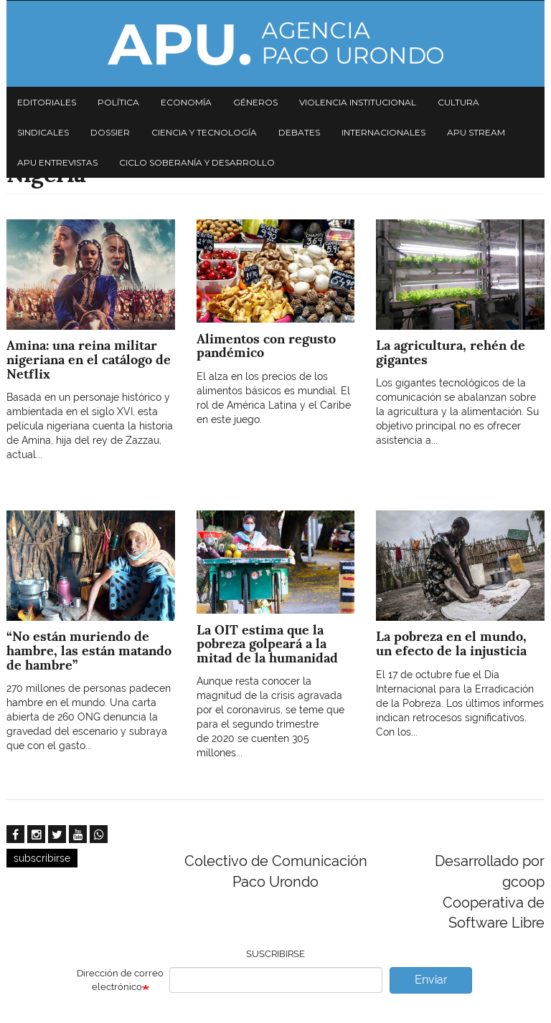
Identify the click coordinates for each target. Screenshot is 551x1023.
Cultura (458, 102)
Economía (186, 102)
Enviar (431, 979)
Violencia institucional (357, 102)
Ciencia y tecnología (204, 132)
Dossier (110, 132)
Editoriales (46, 102)
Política (118, 102)
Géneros (255, 102)
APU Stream (476, 132)
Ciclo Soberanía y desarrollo (197, 162)
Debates (299, 132)
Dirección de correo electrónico (120, 980)
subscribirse (42, 858)
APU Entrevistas (57, 162)
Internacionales (383, 132)
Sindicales (43, 132)
